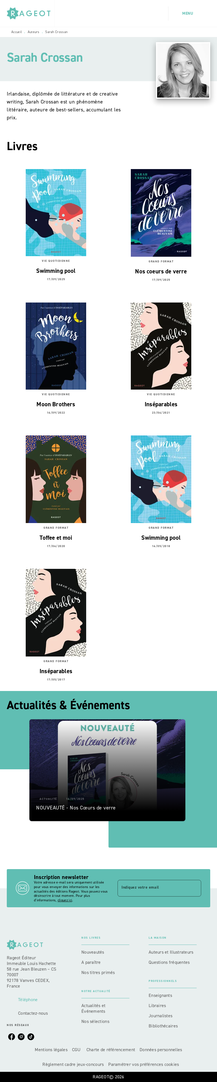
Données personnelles (161, 1050)
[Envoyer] (194, 888)
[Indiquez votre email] (152, 888)
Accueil (16, 32)
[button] (107, 770)
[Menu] (189, 14)
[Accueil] (30, 13)
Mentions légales (51, 1050)
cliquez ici (65, 900)
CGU (77, 1050)
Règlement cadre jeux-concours (73, 1064)
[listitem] (11, 1037)
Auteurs (34, 32)
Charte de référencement (110, 1050)
